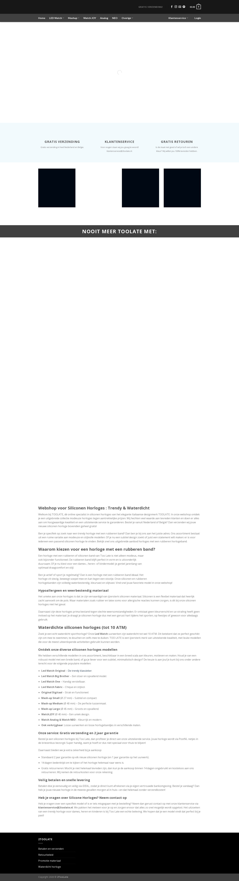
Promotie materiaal (49, 860)
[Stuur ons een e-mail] (180, 6)
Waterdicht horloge (49, 866)
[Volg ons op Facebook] (172, 6)
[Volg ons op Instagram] (176, 6)
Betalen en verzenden (51, 848)
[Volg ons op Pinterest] (184, 6)
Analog (104, 17)
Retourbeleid (45, 854)
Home (41, 17)
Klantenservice (178, 18)
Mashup (73, 18)
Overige (127, 18)
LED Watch (56, 18)
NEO (115, 17)
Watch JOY (89, 17)
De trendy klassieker (80, 670)
